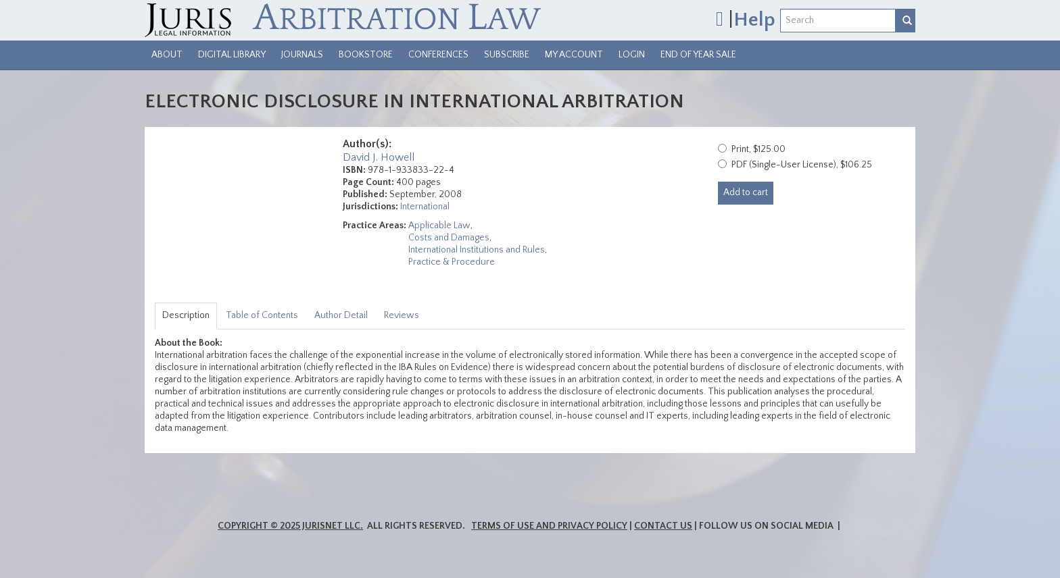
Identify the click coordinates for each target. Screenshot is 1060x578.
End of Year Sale (698, 54)
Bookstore (366, 54)
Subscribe (506, 54)
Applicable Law (439, 225)
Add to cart (745, 192)
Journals (302, 54)
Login (632, 54)
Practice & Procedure (451, 262)
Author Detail (341, 315)
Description (186, 315)
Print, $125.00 (758, 149)
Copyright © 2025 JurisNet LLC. (290, 526)
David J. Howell (378, 157)
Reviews (401, 315)
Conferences (438, 54)
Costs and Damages (448, 237)
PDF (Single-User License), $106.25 (801, 164)
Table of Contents (262, 315)
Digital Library (232, 54)
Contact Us (663, 526)
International (425, 206)
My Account (574, 54)
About (167, 54)
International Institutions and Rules (476, 249)
